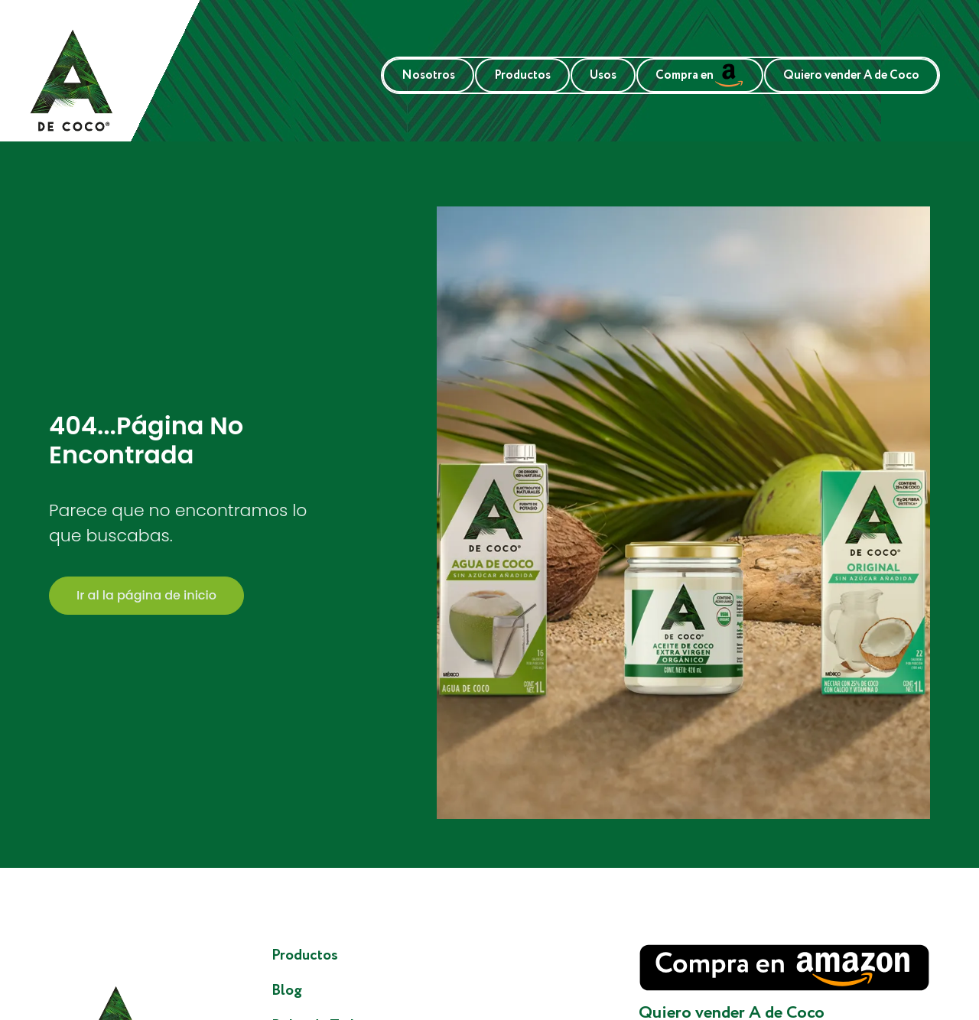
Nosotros (428, 75)
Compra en (699, 76)
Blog (287, 990)
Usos (603, 75)
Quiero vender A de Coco (851, 75)
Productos (522, 75)
